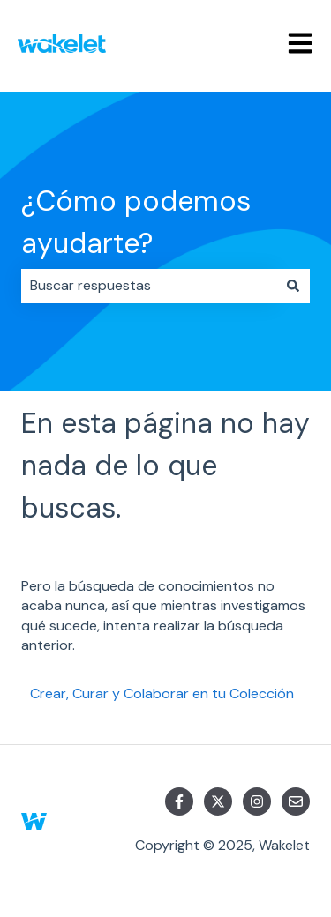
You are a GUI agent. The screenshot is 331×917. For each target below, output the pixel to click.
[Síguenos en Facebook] (179, 801)
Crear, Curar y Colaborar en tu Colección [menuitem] (162, 693)
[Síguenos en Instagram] (257, 801)
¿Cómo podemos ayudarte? (136, 222)
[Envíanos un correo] (296, 801)
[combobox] (148, 285)
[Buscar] (293, 285)
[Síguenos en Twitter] (218, 801)
